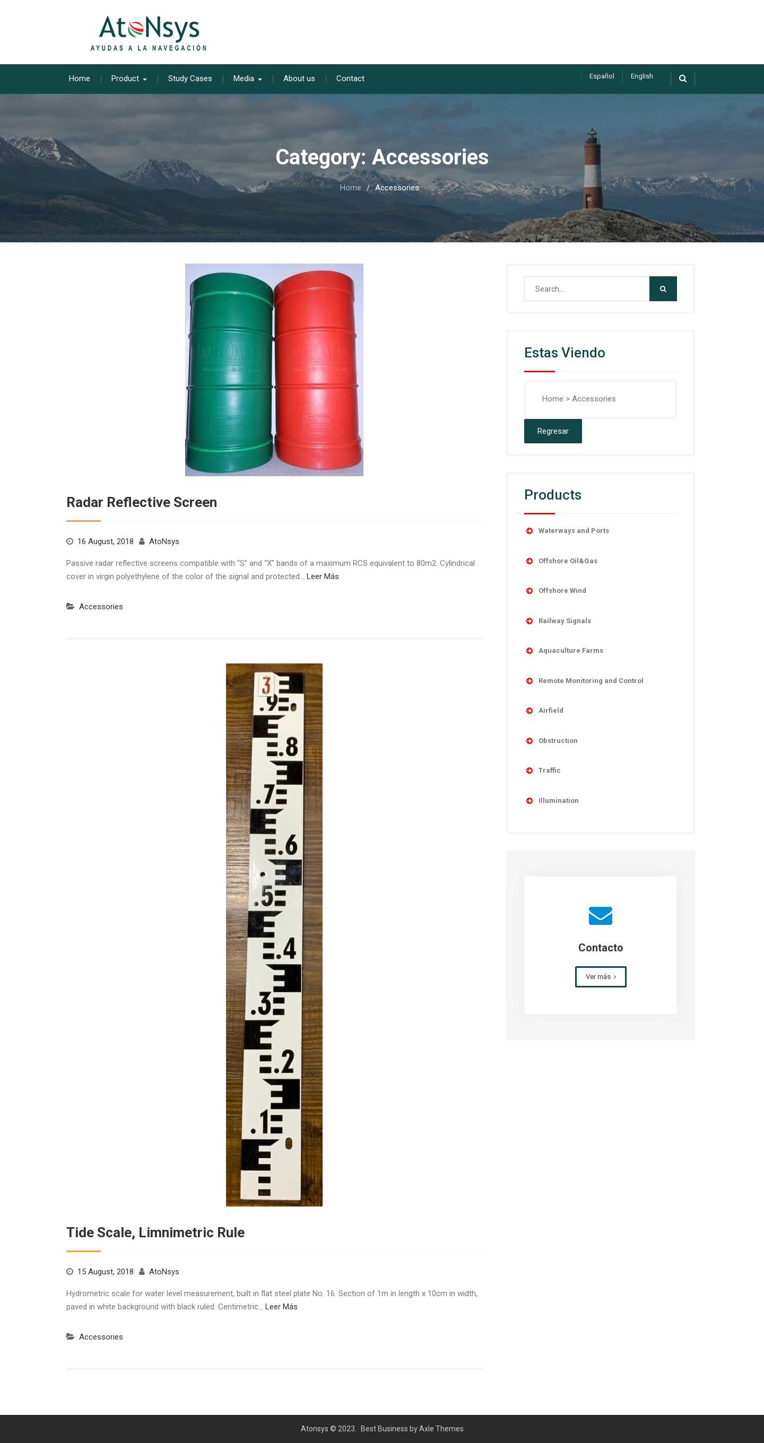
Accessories (101, 606)
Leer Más (323, 576)
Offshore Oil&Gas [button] (560, 560)
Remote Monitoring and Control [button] (584, 680)
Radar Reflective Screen (141, 502)
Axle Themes (441, 1428)
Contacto (600, 947)
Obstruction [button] (551, 740)
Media (243, 78)
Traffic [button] (542, 770)
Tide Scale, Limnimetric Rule (155, 1232)
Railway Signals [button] (557, 620)
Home (79, 78)
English (642, 76)
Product (125, 78)
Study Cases (190, 78)
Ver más (598, 976)
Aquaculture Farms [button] (563, 650)
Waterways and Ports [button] (566, 530)
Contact (350, 78)
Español (601, 76)
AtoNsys (164, 541)
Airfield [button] (543, 710)
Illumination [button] (551, 800)
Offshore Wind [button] (555, 590)
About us (299, 78)
